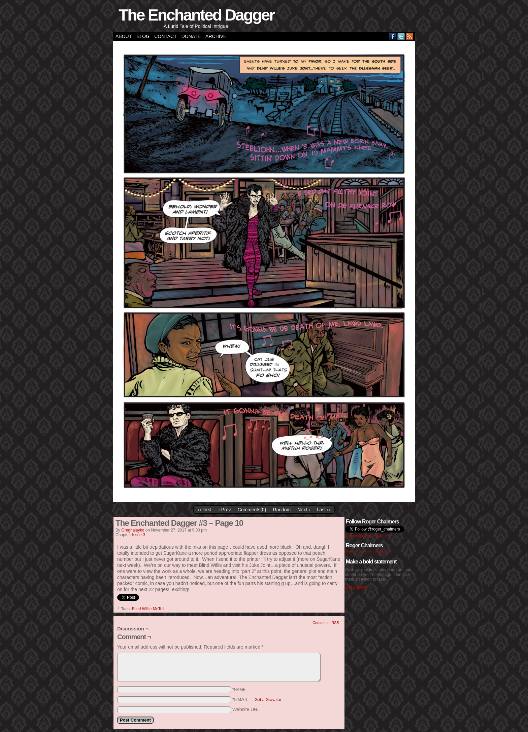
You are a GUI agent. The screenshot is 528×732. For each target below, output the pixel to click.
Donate (191, 36)
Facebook (393, 36)
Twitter (401, 36)
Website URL (246, 709)
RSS (409, 36)
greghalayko (132, 530)
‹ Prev (224, 509)
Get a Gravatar (268, 699)
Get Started (355, 587)
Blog (143, 36)
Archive (215, 36)
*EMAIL (257, 699)
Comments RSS (325, 623)
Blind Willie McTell (148, 609)
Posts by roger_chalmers (367, 552)
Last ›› (323, 509)
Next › (303, 509)
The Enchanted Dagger (196, 15)
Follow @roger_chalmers (367, 536)
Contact (165, 36)
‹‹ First (204, 509)
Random (282, 509)
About (124, 36)
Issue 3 (138, 535)
